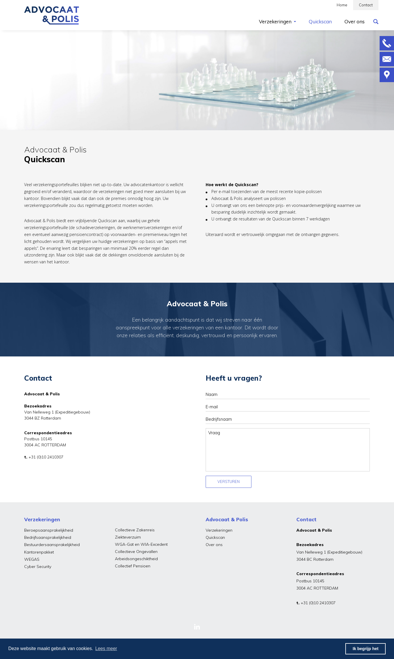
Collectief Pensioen (132, 566)
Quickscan (215, 537)
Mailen (387, 59)
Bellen (387, 43)
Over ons (214, 544)
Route (387, 75)
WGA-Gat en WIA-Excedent (141, 544)
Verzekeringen (219, 530)
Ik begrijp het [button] (365, 648)
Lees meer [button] (106, 648)
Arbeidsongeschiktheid (136, 558)
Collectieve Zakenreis (135, 530)
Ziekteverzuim (128, 537)
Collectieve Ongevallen (136, 551)
